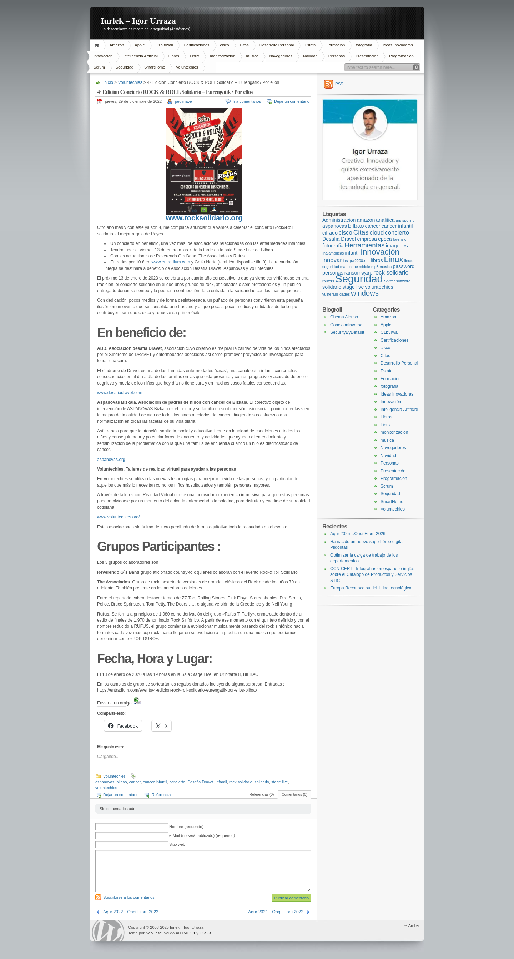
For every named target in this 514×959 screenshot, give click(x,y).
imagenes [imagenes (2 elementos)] (397, 245)
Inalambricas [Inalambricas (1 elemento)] (333, 253)
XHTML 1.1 (185, 933)
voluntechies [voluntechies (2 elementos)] (379, 287)
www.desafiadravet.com (119, 392)
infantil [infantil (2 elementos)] (352, 253)
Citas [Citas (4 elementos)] (361, 232)
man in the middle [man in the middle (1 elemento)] (355, 267)
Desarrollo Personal (276, 45)
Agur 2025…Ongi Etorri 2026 (358, 533)
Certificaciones (196, 45)
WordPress (108, 930)
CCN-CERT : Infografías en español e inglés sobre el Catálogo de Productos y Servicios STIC (372, 574)
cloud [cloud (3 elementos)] (376, 232)
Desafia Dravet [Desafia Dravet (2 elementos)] (339, 239)
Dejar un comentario (291, 101)
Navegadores (280, 56)
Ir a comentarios (247, 101)
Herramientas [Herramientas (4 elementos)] (365, 245)
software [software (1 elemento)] (403, 281)
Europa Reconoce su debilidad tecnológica (371, 588)
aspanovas (104, 782)
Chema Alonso (344, 317)
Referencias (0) (262, 795)
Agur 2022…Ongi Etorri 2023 (130, 911)
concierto (177, 782)
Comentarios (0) (294, 795)
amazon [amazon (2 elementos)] (366, 220)
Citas (244, 45)
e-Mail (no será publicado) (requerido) (202, 835)
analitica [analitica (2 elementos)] (385, 220)
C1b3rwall (164, 45)
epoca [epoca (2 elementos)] (385, 239)
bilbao (121, 782)
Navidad (310, 56)
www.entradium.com (170, 262)
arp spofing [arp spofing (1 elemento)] (405, 220)
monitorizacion (222, 56)
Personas (336, 56)
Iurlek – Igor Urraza (138, 20)
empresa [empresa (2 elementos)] (367, 239)
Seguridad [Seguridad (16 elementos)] (359, 279)
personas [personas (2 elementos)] (332, 273)
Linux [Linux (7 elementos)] (393, 259)
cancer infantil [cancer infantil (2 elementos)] (397, 226)
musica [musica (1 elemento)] (386, 267)
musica (252, 56)
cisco (224, 45)
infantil (221, 782)
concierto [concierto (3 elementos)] (397, 232)
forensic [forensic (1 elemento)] (399, 239)
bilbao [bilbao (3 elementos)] (356, 225)
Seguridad (124, 67)
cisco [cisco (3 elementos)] (345, 232)
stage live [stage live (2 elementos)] (353, 287)
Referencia (161, 795)
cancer (135, 782)
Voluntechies (187, 67)
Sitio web (177, 844)
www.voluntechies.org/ (118, 516)
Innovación (103, 56)
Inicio (98, 45)
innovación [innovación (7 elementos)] (380, 251)
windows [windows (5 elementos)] (365, 293)
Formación (335, 45)
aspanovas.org (111, 459)
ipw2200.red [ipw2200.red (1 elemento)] (359, 260)
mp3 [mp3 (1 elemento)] (375, 267)
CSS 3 (205, 933)
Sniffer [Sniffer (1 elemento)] (389, 281)
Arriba (413, 925)
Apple (140, 45)
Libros (173, 56)
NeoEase (154, 933)
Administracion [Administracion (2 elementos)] (339, 220)
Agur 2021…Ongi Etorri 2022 (275, 911)
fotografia (364, 45)
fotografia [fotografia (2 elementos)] (332, 245)
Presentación (367, 56)
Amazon (117, 45)
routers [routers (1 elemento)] (328, 281)
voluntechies (106, 787)
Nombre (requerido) (186, 826)
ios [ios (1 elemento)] (345, 260)
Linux (194, 56)
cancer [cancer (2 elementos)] (373, 226)
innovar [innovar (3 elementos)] (332, 260)
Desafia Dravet (200, 782)
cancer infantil (155, 782)
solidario (262, 782)
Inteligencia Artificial (140, 56)
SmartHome (154, 67)
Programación (401, 56)
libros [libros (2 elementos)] (377, 260)
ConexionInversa (346, 324)
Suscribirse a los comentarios (129, 897)
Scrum (99, 67)
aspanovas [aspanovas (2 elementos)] (334, 226)
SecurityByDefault (347, 332)
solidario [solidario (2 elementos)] (331, 287)
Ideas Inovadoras (398, 45)
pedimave (183, 101)
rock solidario (240, 782)
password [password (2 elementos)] (404, 266)
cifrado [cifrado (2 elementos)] (330, 233)
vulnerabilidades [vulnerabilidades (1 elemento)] (336, 294)
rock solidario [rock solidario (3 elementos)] (390, 272)
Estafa (310, 45)
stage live (279, 782)
